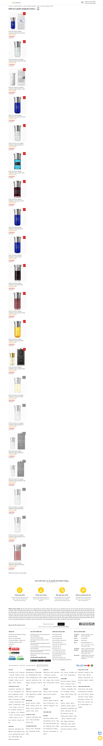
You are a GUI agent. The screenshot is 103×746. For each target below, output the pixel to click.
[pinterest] (87, 624)
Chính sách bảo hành (57, 636)
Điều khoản (22, 665)
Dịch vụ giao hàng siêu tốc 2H (59, 652)
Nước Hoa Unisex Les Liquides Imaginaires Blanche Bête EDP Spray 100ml (17, 480)
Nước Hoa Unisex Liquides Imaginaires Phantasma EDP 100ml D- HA (17, 116)
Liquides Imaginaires (18, 6)
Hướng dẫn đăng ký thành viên (59, 653)
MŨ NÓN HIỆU (29, 700)
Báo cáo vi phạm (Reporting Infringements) (61, 659)
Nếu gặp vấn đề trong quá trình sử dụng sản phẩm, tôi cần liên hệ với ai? (40, 651)
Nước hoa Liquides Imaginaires (29, 6)
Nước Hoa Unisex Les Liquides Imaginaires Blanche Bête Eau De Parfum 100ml (17, 535)
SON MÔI (63, 669)
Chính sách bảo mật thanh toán (59, 644)
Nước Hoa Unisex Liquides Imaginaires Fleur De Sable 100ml (17, 367)
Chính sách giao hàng (57, 638)
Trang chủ (11, 6)
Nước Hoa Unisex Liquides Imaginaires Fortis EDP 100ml (16, 284)
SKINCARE (11, 726)
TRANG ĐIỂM (64, 678)
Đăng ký (61, 624)
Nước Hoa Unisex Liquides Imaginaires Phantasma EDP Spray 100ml (17, 32)
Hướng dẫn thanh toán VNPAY (15, 642)
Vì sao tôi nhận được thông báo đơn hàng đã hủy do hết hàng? (40, 647)
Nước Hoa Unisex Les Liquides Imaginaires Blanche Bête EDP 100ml (16, 144)
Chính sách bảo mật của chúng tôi (61, 626)
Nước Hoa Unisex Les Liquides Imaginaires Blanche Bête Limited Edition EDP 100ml (17, 88)
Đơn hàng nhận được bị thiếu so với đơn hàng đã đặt (39, 640)
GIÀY (62, 700)
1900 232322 (93, 3)
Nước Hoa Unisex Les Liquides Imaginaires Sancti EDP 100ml (16, 396)
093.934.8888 (92, 1)
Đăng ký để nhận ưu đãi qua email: (17, 625)
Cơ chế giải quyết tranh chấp (58, 650)
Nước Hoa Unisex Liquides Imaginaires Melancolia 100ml (16, 228)
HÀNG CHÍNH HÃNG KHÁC (84, 686)
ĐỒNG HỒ (28, 689)
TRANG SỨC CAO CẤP (83, 669)
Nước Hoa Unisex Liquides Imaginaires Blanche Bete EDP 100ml (16, 452)
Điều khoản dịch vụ (56, 648)
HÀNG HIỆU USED (47, 712)
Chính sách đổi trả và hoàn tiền (59, 640)
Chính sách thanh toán (57, 642)
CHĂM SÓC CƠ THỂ (30, 714)
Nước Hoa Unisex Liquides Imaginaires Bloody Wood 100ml (16, 563)
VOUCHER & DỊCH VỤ (31, 669)
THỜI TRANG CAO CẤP (14, 686)
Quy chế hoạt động (13, 636)
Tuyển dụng (11, 644)
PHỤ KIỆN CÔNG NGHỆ (31, 726)
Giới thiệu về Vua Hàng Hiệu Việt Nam (17, 634)
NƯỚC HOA (45, 669)
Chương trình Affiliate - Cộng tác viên (17, 640)
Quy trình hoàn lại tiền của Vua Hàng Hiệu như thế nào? (39, 654)
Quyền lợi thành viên (56, 655)
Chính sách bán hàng (57, 634)
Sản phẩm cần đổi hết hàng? (36, 638)
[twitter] (90, 624)
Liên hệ (10, 646)
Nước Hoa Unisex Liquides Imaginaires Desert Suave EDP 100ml (16, 340)
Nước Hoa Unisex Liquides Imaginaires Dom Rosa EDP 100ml (17, 312)
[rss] (93, 624)
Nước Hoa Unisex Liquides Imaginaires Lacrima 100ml (15, 256)
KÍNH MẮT (45, 689)
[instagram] (83, 624)
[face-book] (80, 624)
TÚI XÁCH (11, 669)
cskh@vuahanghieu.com (86, 642)
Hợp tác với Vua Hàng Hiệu (15, 638)
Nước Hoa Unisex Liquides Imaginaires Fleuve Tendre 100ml (16, 172)
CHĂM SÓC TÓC (47, 698)
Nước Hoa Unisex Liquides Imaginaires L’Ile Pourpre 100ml (16, 200)
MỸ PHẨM (45, 715)
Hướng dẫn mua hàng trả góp (58, 657)
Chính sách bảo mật (56, 646)
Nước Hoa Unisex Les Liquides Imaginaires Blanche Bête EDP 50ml (17, 60)
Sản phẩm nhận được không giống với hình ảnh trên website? (40, 644)
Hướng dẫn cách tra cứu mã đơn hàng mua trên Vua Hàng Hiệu (40, 635)
